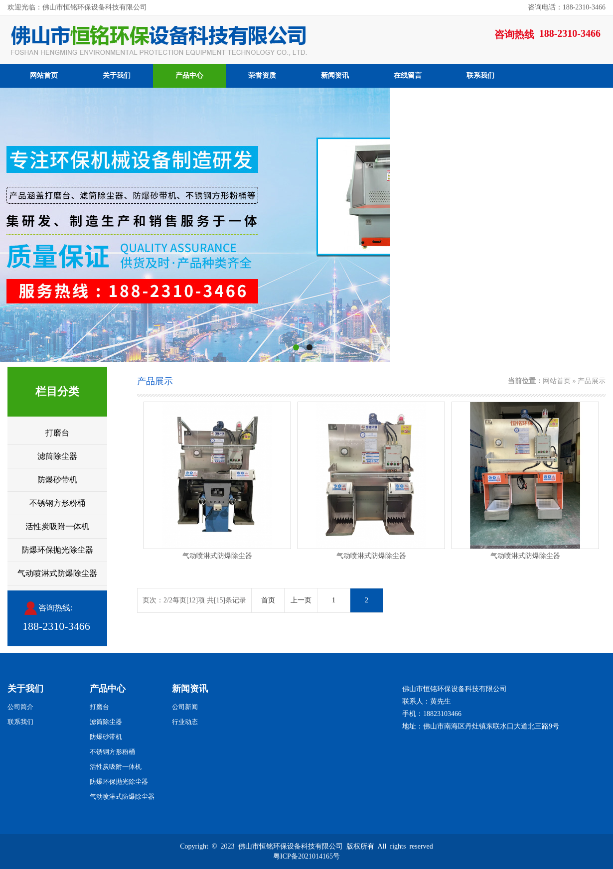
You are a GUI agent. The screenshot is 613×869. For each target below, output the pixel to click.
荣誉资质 (262, 75)
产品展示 (592, 381)
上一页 (301, 600)
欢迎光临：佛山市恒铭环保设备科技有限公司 (77, 7)
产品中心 (189, 75)
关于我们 (117, 75)
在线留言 (408, 75)
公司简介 (20, 707)
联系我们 (480, 75)
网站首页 (44, 75)
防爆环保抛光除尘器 (57, 550)
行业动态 (185, 721)
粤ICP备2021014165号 (306, 856)
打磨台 (57, 433)
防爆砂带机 (57, 479)
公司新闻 (185, 707)
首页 (268, 600)
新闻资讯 (335, 75)
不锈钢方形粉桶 (57, 503)
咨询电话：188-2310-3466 (567, 7)
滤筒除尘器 (57, 456)
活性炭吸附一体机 (57, 526)
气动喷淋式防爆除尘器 (57, 573)
